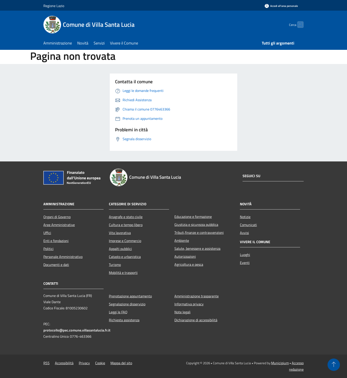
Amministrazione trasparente (196, 296)
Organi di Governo (57, 216)
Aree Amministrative (59, 224)
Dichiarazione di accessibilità (195, 320)
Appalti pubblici (120, 248)
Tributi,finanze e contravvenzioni (199, 232)
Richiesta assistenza (124, 320)
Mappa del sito (121, 363)
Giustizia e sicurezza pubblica (196, 224)
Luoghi (245, 254)
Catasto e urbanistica (125, 256)
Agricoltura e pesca (188, 264)
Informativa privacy (189, 304)
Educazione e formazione (193, 216)
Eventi (245, 262)
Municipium (280, 363)
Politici (48, 248)
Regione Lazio (53, 5)
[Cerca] (298, 24)
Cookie (100, 363)
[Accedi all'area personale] (281, 6)
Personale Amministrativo (63, 256)
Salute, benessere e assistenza (197, 248)
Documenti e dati (56, 264)
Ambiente (181, 240)
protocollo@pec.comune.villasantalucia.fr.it (76, 330)
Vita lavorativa (120, 232)
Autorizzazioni (185, 256)
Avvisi (244, 232)
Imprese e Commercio (125, 240)
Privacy (84, 363)
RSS (46, 363)
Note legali (182, 312)
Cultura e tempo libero (126, 224)
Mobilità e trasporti (123, 272)
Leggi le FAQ (118, 312)
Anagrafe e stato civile (126, 216)
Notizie (245, 216)
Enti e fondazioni (56, 240)
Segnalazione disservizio (127, 304)
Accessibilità (64, 363)
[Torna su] (334, 365)
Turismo (115, 264)
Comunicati (248, 224)
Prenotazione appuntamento (130, 296)
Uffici (47, 232)
